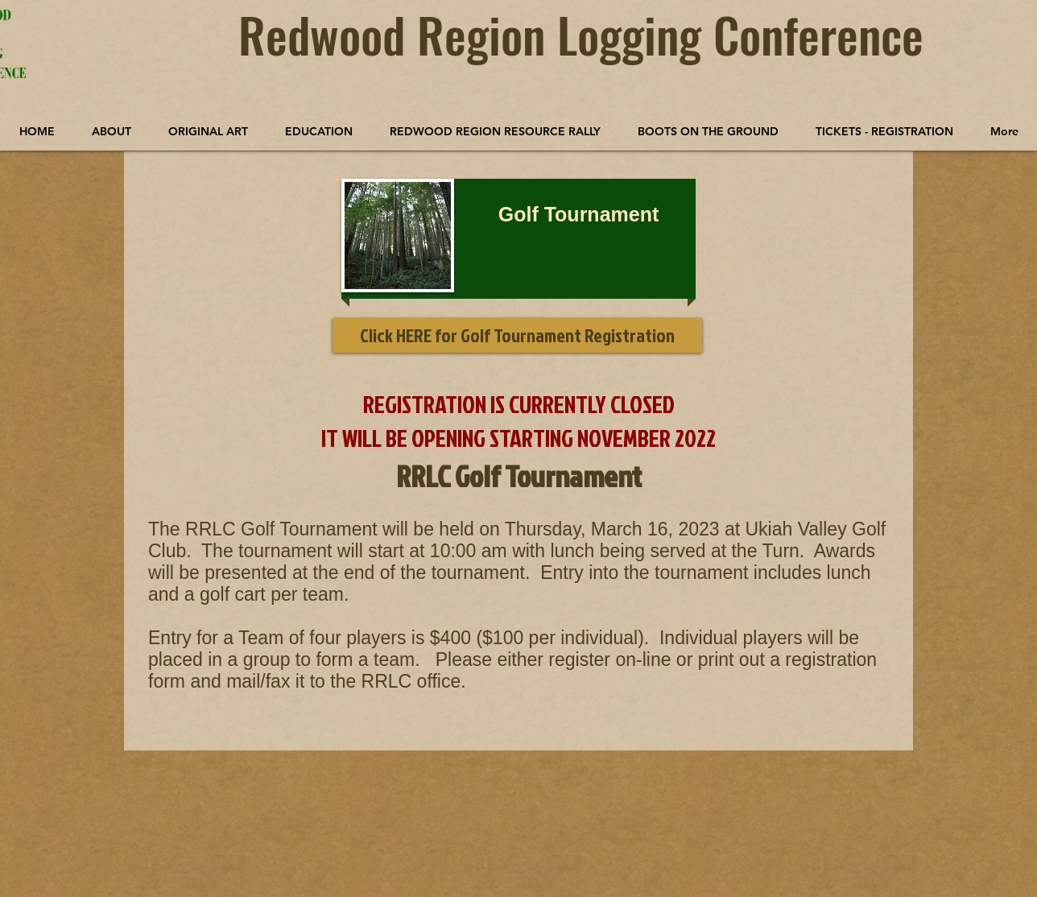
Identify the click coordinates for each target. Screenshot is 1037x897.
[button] (208, 131)
